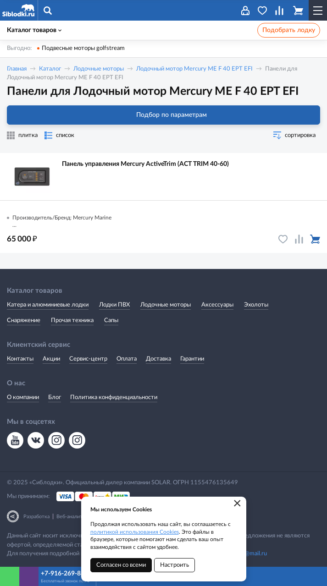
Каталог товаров (34, 30)
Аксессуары (217, 305)
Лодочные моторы (98, 69)
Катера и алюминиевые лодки (48, 305)
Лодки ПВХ (114, 305)
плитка (28, 135)
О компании (23, 397)
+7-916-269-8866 (66, 573)
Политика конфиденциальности (113, 397)
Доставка (158, 359)
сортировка (300, 135)
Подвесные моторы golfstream (83, 48)
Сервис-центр (88, 359)
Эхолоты (256, 305)
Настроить (174, 565)
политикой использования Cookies (134, 532)
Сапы (111, 320)
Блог (54, 397)
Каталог (50, 69)
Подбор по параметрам (163, 115)
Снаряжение (23, 320)
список (65, 135)
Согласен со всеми (121, 565)
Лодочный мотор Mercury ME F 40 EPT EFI (194, 69)
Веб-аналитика (73, 516)
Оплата (126, 359)
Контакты (20, 359)
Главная (17, 69)
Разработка (36, 516)
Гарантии (192, 359)
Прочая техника (72, 320)
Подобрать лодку (288, 30)
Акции (51, 359)
